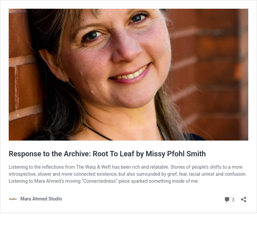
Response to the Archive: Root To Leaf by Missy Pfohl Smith (107, 154)
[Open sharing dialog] (243, 197)
